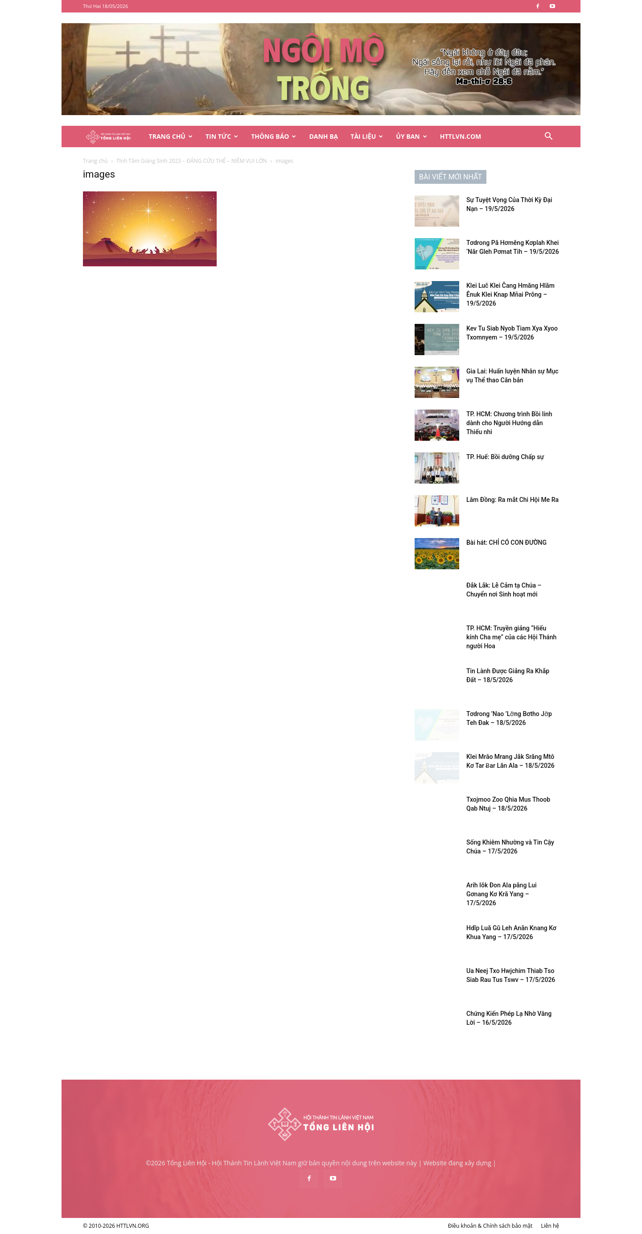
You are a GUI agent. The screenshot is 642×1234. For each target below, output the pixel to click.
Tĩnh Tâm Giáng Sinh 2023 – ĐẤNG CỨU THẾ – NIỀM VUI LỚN (191, 161)
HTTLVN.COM (461, 136)
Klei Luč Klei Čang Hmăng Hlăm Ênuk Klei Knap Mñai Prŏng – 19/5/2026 (510, 294)
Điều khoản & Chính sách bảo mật (490, 1226)
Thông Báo (273, 136)
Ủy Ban (411, 136)
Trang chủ (95, 161)
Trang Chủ (171, 136)
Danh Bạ (323, 136)
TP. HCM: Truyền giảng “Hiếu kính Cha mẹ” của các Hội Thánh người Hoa (511, 637)
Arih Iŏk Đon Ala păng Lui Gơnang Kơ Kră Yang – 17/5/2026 (501, 894)
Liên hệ (550, 1226)
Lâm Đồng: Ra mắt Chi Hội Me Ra (512, 499)
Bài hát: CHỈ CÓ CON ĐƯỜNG (506, 542)
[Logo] (113, 137)
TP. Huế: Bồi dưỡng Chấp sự (505, 456)
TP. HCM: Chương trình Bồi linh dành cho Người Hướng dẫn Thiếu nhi (509, 422)
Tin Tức (222, 136)
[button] (548, 137)
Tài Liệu (366, 136)
